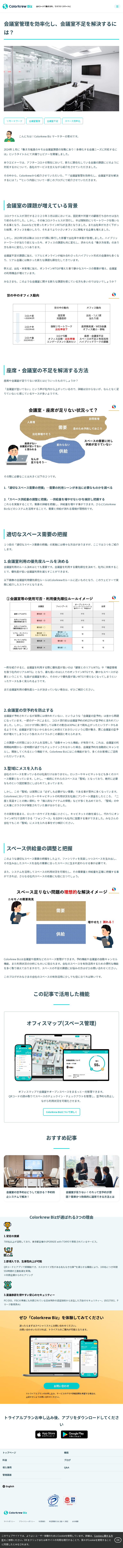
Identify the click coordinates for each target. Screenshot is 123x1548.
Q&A (66, 1468)
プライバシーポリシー (27, 1522)
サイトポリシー (9, 1522)
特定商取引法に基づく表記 (58, 1522)
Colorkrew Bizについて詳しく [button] (62, 1112)
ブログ (67, 1461)
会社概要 (75, 1522)
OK (117, 1540)
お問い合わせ (61, 1387)
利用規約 (42, 1522)
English (10, 1487)
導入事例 (7, 1468)
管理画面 (7, 1476)
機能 (66, 1453)
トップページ (9, 1453)
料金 (5, 1461)
